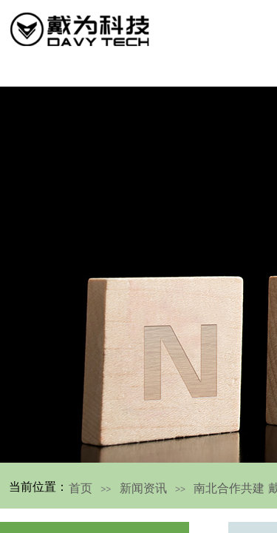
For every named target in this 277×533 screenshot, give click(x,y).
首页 (80, 488)
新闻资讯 (143, 488)
